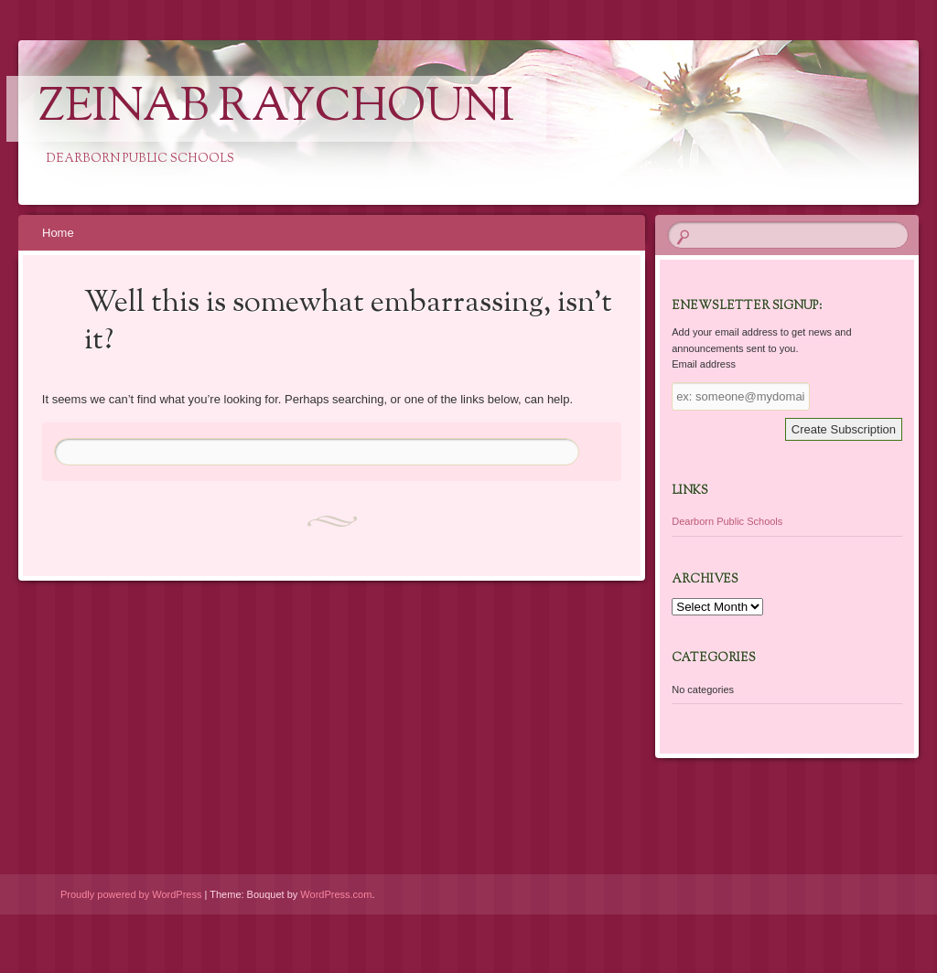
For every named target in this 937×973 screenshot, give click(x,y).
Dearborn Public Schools (727, 521)
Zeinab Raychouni (276, 109)
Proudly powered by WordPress (130, 894)
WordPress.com (336, 894)
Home (58, 233)
